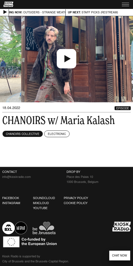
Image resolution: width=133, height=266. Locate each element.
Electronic (57, 134)
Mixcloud (41, 203)
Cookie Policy (75, 203)
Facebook (10, 198)
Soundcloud (44, 198)
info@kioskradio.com (16, 177)
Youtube (40, 208)
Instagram (11, 203)
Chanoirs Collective (22, 134)
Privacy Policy (76, 198)
